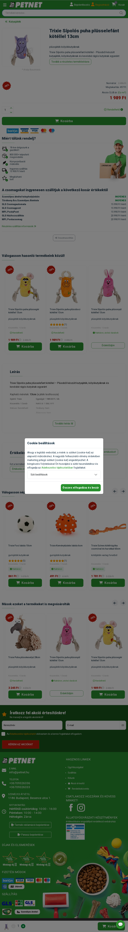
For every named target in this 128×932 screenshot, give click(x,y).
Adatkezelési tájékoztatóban (57, 467)
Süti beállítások (39, 474)
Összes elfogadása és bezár (81, 487)
